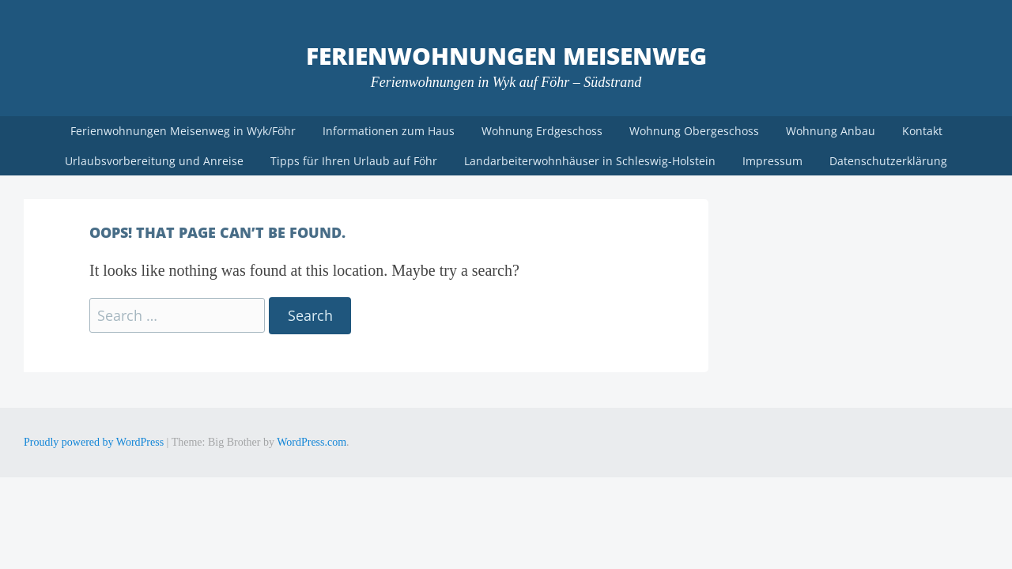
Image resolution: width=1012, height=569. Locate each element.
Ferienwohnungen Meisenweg (506, 56)
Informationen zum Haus (389, 130)
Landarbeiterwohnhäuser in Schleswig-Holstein (590, 160)
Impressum (772, 160)
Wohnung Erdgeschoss (541, 130)
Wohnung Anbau (830, 130)
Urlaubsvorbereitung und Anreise (154, 160)
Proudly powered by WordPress (94, 442)
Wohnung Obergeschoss (694, 130)
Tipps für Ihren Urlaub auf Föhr (353, 160)
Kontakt (922, 130)
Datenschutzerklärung (888, 160)
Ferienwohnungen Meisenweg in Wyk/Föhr (183, 130)
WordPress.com (311, 442)
